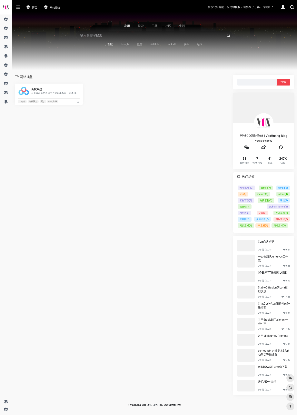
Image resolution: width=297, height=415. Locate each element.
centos (266, 188)
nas (243, 194)
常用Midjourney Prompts (273, 335)
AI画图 (244, 213)
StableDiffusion (278, 206)
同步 (43, 101)
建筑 (284, 200)
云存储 (22, 101)
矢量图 (245, 219)
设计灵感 (281, 213)
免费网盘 (33, 101)
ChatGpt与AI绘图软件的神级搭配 (274, 305)
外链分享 (52, 101)
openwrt (262, 194)
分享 (262, 213)
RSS (161, 405)
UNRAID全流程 (267, 381)
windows (246, 188)
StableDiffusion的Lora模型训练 (273, 289)
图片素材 (281, 219)
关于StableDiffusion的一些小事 (273, 321)
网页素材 (246, 225)
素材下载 (246, 200)
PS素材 (262, 225)
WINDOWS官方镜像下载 (272, 366)
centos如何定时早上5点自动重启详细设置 (274, 352)
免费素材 (266, 200)
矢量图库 (262, 219)
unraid (283, 188)
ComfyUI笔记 (266, 241)
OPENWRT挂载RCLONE (272, 272)
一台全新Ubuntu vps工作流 (273, 258)
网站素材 (279, 225)
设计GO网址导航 (172, 405)
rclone (283, 194)
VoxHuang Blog (138, 405)
